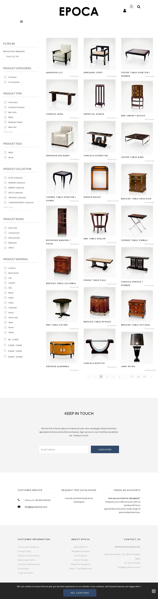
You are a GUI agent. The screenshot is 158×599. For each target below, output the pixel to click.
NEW (10, 152)
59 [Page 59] (144, 376)
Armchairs (13, 102)
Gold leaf (12, 308)
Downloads (23, 568)
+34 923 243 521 (42, 500)
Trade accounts (25, 573)
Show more (8, 132)
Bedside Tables (15, 122)
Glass (10, 303)
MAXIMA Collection (16, 183)
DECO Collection (15, 193)
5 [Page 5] (119, 376)
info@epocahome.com (36, 507)
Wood (11, 332)
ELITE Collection (15, 178)
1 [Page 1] (94, 376)
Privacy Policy (24, 551)
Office (11, 248)
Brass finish (13, 273)
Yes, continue (80, 593)
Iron (10, 278)
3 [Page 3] (107, 376)
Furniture (12, 77)
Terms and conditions (28, 547)
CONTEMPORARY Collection (21, 202)
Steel (10, 322)
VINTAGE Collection (17, 197)
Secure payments (26, 560)
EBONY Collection (16, 188)
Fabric (11, 298)
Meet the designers (80, 564)
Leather (11, 283)
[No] (154, 591)
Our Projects (80, 555)
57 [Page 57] (132, 376)
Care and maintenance (29, 564)
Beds (10, 117)
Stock (11, 157)
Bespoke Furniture (81, 551)
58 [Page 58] (138, 376)
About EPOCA (80, 547)
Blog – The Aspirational (80, 568)
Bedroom (12, 243)
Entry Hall (12, 228)
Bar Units (12, 112)
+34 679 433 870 (132, 563)
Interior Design (80, 560)
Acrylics (11, 268)
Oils (10, 288)
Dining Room (14, 238)
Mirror (11, 312)
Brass (10, 293)
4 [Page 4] (113, 376)
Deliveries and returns (28, 555)
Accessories (13, 82)
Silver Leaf (13, 317)
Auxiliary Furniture (16, 107)
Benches (12, 127)
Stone (11, 327)
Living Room (13, 233)
